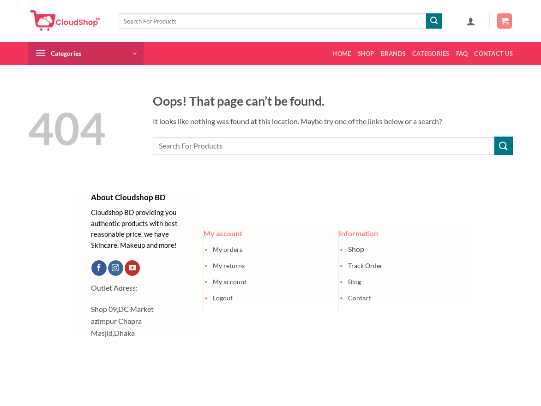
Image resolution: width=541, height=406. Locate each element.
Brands (393, 53)
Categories (431, 53)
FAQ (462, 53)
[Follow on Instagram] (115, 268)
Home (341, 53)
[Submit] (434, 21)
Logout (223, 298)
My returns (229, 265)
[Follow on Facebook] (99, 268)
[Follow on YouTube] (132, 268)
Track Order (365, 265)
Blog (354, 282)
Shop (366, 53)
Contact (359, 298)
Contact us (493, 53)
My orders (227, 249)
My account (229, 282)
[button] (470, 21)
